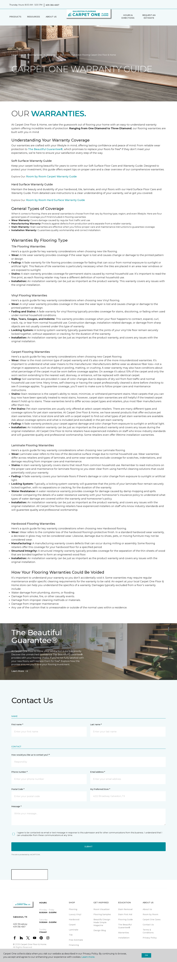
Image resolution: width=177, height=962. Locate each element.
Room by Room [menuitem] (150, 914)
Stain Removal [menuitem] (125, 909)
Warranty (50, 55)
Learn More (19, 671)
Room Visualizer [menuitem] (101, 909)
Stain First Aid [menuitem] (125, 914)
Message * (16, 806)
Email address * (97, 772)
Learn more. (88, 957)
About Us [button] (51, 16)
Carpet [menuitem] (72, 924)
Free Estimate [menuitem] (76, 940)
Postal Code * (17, 789)
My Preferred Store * (100, 789)
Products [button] (15, 16)
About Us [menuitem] (147, 909)
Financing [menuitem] (74, 945)
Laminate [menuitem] (73, 929)
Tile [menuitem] (71, 935)
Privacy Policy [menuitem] (150, 937)
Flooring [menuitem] (73, 909)
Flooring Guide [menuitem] (125, 919)
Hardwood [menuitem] (74, 919)
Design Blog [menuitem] (99, 930)
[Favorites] (165, 16)
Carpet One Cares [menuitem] (152, 919)
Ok (146, 955)
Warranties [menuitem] (123, 932)
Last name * (96, 724)
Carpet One (17, 55)
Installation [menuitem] (123, 937)
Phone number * (19, 772)
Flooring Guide (34, 55)
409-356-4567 (52, 5)
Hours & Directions (127, 16)
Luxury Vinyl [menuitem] (75, 914)
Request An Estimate (149, 16)
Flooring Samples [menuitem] (102, 914)
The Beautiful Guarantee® (45, 149)
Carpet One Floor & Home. (33, 944)
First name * (17, 724)
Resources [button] (33, 16)
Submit (88, 846)
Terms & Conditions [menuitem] (148, 931)
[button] (161, 16)
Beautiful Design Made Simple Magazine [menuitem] (101, 922)
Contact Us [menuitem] (148, 924)
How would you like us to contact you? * (30, 755)
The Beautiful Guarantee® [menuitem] (125, 926)
